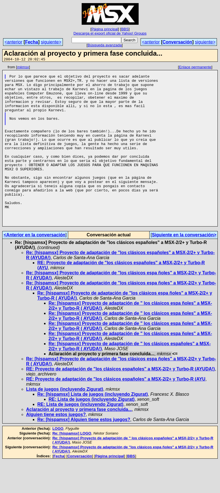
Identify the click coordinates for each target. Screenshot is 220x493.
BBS (125, 29)
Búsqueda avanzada (105, 45)
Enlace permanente (195, 68)
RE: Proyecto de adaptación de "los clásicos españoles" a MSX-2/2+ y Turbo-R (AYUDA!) (120, 401)
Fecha (31, 42)
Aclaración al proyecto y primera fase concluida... (79, 441)
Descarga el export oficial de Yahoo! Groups (110, 33)
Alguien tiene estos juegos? (56, 446)
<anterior (13, 42)
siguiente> (51, 42)
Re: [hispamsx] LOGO (71, 465)
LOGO (57, 460)
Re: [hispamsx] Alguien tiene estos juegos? (83, 451)
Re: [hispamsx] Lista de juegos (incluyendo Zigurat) (92, 426)
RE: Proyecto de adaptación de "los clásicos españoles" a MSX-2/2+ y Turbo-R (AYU (115, 411)
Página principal (104, 29)
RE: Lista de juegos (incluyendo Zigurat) (92, 431)
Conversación (177, 42)
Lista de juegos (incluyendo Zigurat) (64, 421)
